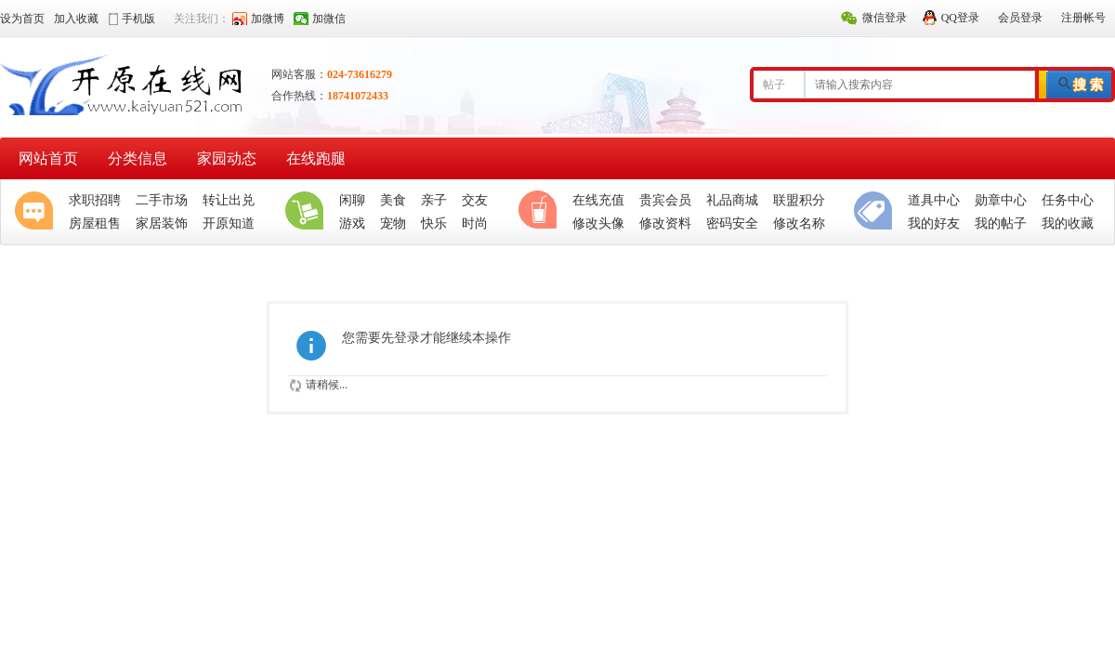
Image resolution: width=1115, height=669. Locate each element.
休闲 (541, 212)
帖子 (774, 84)
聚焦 (38, 212)
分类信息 (137, 158)
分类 (877, 212)
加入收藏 (76, 18)
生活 (308, 212)
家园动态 (226, 158)
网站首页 (48, 158)
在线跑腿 (316, 158)
